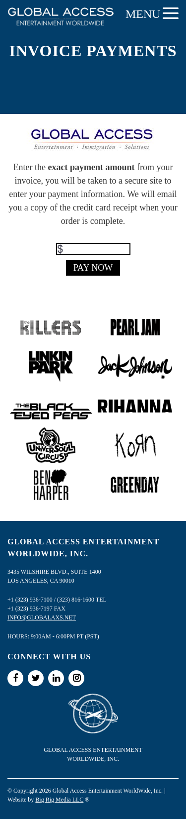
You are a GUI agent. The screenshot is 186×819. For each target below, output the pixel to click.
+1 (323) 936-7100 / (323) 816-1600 (50, 599)
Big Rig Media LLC (59, 799)
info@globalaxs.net (41, 617)
